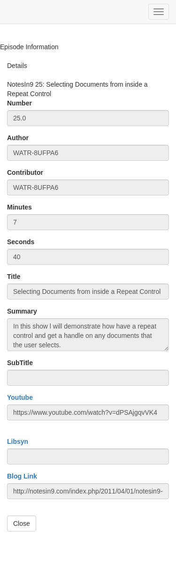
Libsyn (17, 441)
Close (21, 523)
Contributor (25, 172)
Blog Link (22, 476)
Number (19, 103)
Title (14, 276)
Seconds (20, 242)
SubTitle (20, 363)
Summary (22, 311)
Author (18, 138)
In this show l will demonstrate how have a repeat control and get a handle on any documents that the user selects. (88, 334)
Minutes (19, 207)
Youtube (20, 397)
